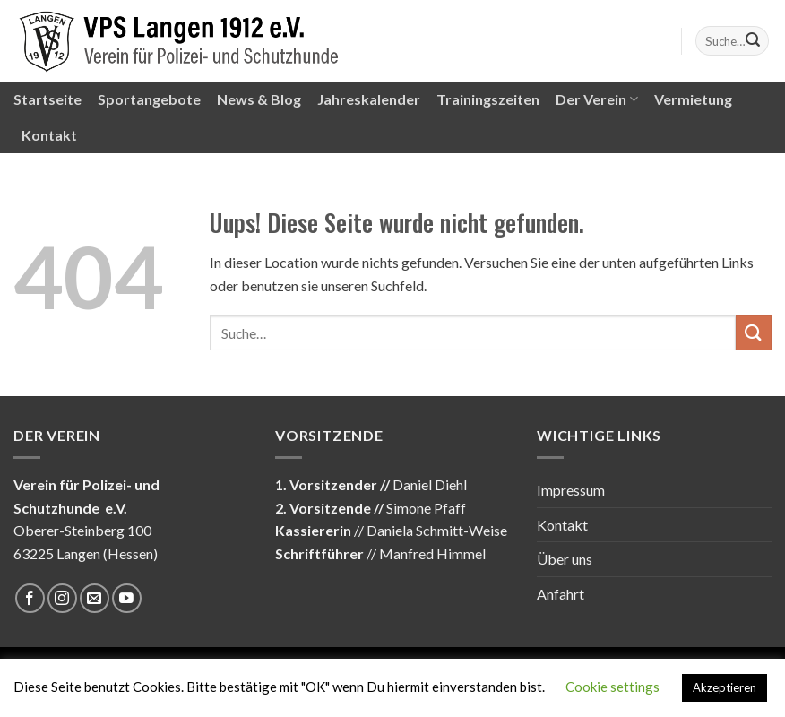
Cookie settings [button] (612, 686)
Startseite (47, 99)
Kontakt (49, 134)
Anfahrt (560, 593)
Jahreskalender (368, 99)
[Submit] (753, 41)
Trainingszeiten (487, 99)
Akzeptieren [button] (724, 687)
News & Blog (259, 99)
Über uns (564, 558)
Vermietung (693, 99)
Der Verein (597, 99)
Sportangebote (149, 99)
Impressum (571, 489)
